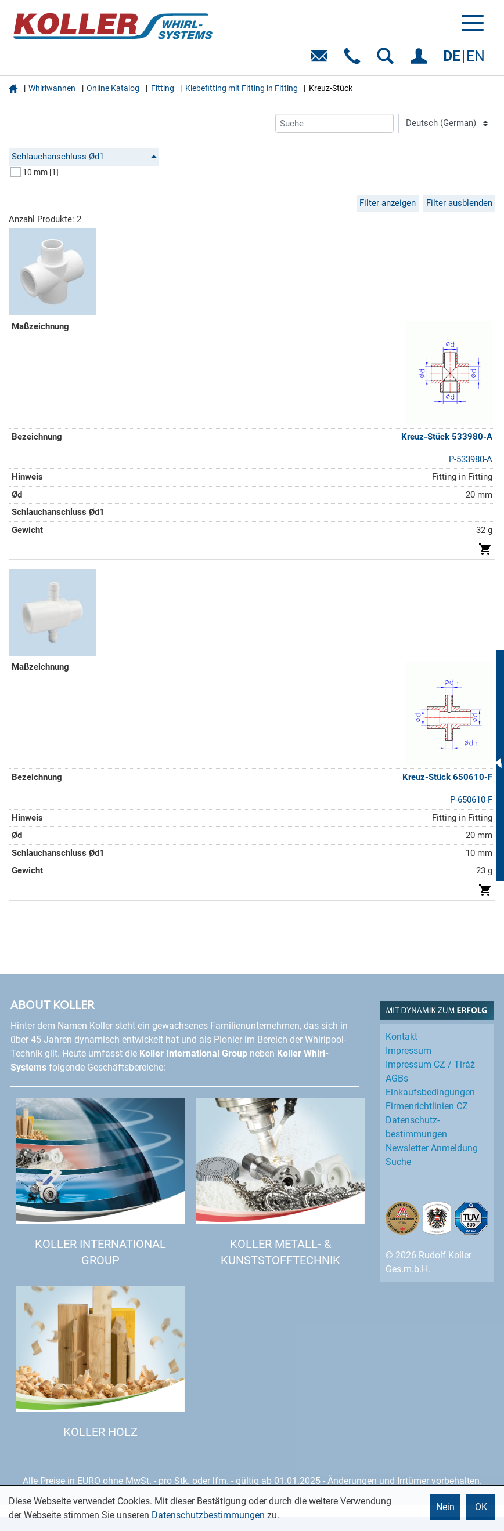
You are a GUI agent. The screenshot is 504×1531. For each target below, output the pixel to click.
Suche (398, 1161)
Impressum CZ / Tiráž (430, 1064)
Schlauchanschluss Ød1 (84, 156)
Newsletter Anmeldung (432, 1147)
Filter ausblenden (459, 203)
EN (475, 56)
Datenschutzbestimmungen (208, 1515)
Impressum (408, 1050)
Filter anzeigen (387, 203)
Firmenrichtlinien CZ (427, 1106)
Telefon (354, 60)
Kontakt (401, 1036)
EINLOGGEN (420, 60)
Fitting (162, 88)
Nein (445, 1506)
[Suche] (334, 123)
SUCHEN (387, 60)
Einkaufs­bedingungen (430, 1092)
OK (481, 1506)
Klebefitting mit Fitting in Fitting (241, 88)
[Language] (446, 123)
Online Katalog (113, 88)
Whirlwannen (51, 88)
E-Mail (321, 60)
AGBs (397, 1078)
